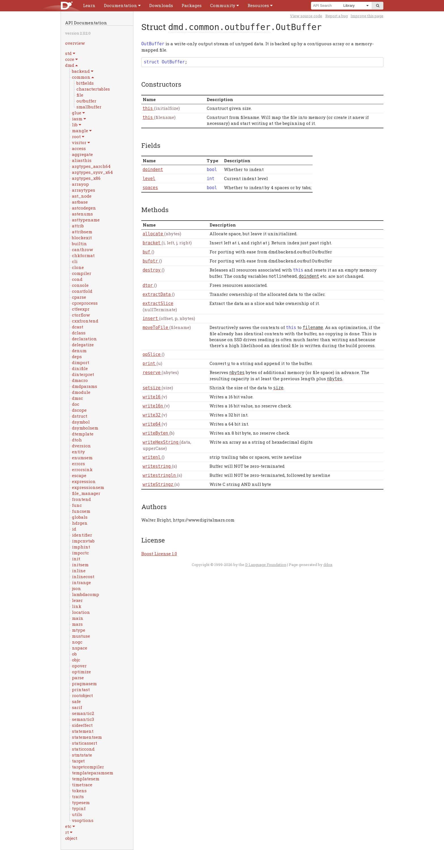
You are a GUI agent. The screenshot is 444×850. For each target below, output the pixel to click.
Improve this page (367, 15)
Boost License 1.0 (159, 553)
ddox (327, 564)
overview (75, 43)
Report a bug (336, 15)
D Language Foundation (265, 564)
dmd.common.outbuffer (219, 27)
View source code (306, 15)
